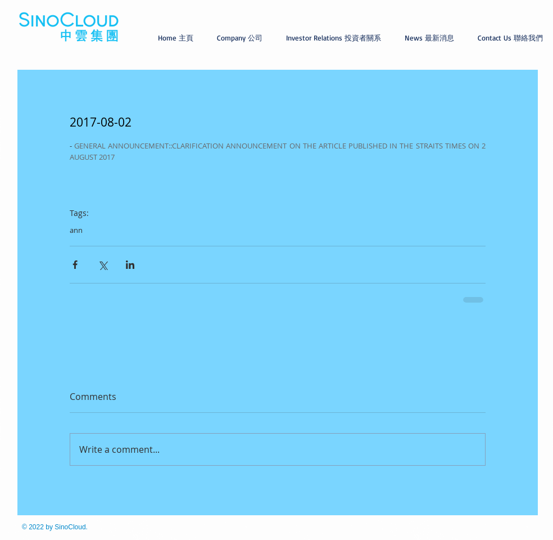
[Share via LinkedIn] (130, 264)
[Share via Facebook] (75, 264)
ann (76, 230)
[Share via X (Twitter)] (102, 264)
